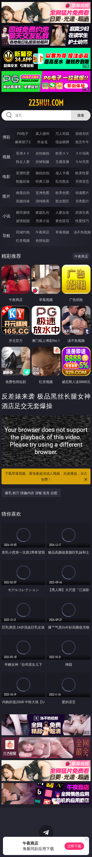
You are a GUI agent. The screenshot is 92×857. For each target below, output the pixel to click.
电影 (6, 176)
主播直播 (62, 161)
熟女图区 (62, 201)
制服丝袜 (23, 181)
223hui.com (46, 103)
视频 (6, 156)
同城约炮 (23, 232)
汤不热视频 (82, 232)
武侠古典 (82, 212)
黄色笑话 (62, 220)
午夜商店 (42, 232)
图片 (6, 196)
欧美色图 (62, 192)
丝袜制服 (42, 161)
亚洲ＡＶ (23, 153)
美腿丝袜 (23, 201)
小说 (6, 216)
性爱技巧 (82, 220)
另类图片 (82, 201)
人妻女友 (62, 212)
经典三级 (42, 181)
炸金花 (42, 142)
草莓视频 (62, 232)
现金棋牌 (62, 142)
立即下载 (74, 846)
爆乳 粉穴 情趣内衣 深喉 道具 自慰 (31, 492)
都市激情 (23, 212)
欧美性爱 (82, 173)
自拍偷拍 (42, 153)
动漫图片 (82, 192)
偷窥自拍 (23, 192)
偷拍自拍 (42, 173)
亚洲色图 (42, 192)
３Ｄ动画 (82, 153)
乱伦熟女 (62, 181)
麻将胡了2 (23, 142)
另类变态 (82, 181)
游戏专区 (82, 133)
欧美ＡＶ (62, 153)
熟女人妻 (23, 161)
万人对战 (62, 133)
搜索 (80, 115)
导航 (6, 235)
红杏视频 (23, 240)
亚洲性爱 (23, 173)
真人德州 (42, 133)
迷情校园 (23, 220)
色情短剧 (42, 240)
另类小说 (42, 220)
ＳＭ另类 (82, 161)
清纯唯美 (42, 201)
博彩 (6, 137)
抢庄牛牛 (82, 142)
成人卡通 (62, 173)
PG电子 (22, 133)
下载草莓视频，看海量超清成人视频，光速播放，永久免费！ (46, 476)
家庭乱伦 (42, 212)
